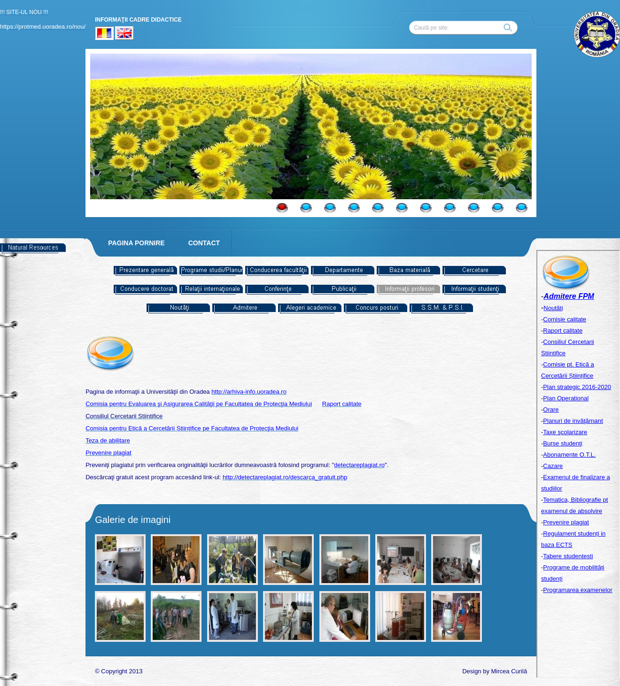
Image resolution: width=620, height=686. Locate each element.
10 (498, 207)
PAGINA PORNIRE (136, 243)
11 (521, 207)
